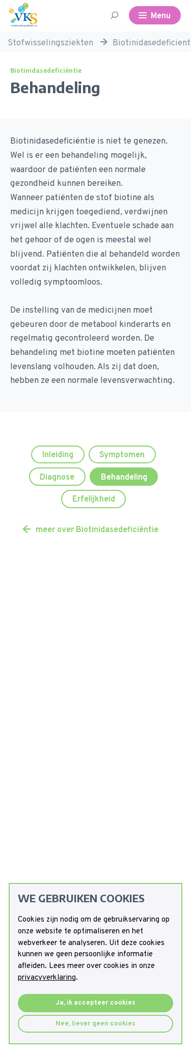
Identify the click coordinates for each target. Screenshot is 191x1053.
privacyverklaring (47, 978)
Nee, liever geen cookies (95, 1023)
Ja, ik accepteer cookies (95, 1003)
